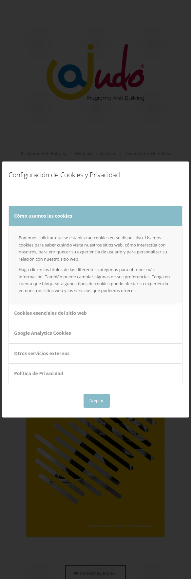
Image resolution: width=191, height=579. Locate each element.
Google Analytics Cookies (42, 333)
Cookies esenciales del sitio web (50, 313)
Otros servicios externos (41, 353)
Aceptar (96, 400)
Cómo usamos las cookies (43, 216)
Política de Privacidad (38, 373)
